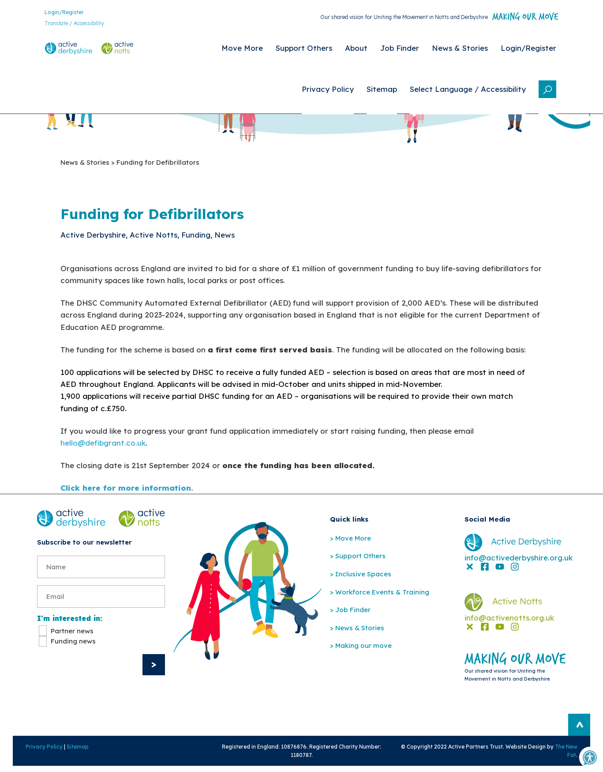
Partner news (72, 635)
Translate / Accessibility (67, 24)
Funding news (73, 646)
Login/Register (56, 13)
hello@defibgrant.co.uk (103, 445)
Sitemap (68, 752)
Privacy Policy (34, 752)
